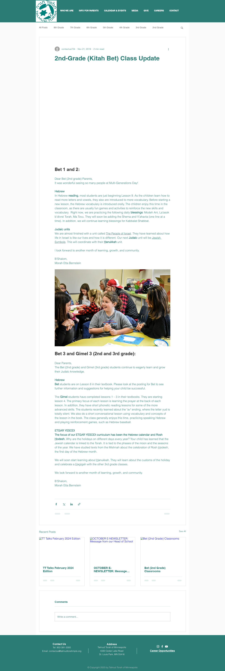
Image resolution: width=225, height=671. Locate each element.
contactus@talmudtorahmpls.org (65, 651)
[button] (115, 11)
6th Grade (92, 27)
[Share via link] (79, 504)
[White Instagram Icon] (158, 646)
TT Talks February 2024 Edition (58, 569)
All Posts (43, 27)
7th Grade (75, 27)
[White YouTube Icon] (166, 646)
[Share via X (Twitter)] (63, 504)
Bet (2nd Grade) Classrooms (154, 569)
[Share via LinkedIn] (71, 504)
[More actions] (168, 49)
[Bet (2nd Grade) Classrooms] (163, 549)
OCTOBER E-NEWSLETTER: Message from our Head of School (110, 569)
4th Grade (124, 27)
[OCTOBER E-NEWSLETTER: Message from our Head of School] (112, 549)
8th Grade (59, 27)
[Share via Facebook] (56, 504)
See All (182, 531)
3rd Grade (141, 27)
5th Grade (108, 27)
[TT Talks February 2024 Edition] (61, 549)
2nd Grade (157, 27)
